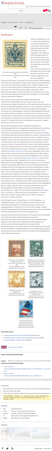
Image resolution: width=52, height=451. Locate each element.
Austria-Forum (14, 3)
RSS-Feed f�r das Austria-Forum (12, 448)
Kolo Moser (41, 130)
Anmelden (47, 28)
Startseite (2, 3)
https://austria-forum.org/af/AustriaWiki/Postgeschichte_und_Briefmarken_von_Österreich (27, 368)
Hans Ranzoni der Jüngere (28, 158)
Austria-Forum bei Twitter (7, 448)
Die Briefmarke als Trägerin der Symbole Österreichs (20, 338)
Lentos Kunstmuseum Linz (43, 441)
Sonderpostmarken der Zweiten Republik (17, 335)
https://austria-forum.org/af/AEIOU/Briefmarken (22, 397)
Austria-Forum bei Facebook (2, 448)
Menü (21, 10)
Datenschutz (39, 448)
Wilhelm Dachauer (16, 151)
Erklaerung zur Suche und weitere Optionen (39, 6)
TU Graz (47, 10)
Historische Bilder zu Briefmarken (14, 340)
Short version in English (15, 347)
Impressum (47, 448)
